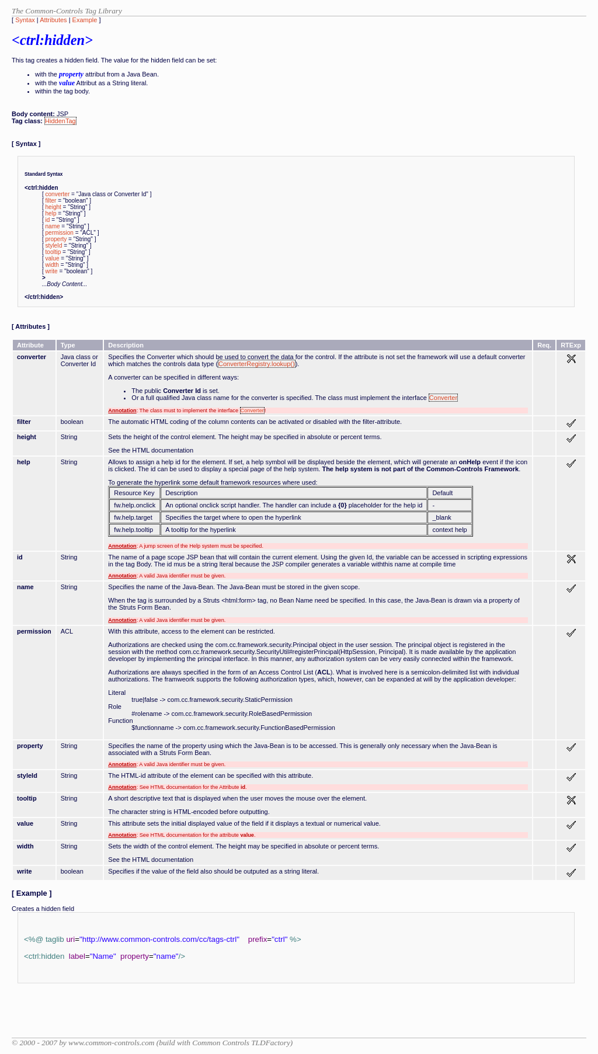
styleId (54, 245)
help (51, 213)
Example (85, 19)
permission (60, 232)
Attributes (53, 19)
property (56, 239)
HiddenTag (60, 120)
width (52, 265)
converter (58, 194)
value (53, 258)
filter (51, 200)
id (48, 220)
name (53, 226)
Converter (443, 397)
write (52, 271)
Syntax (25, 19)
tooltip (53, 252)
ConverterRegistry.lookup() (256, 363)
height (53, 207)
